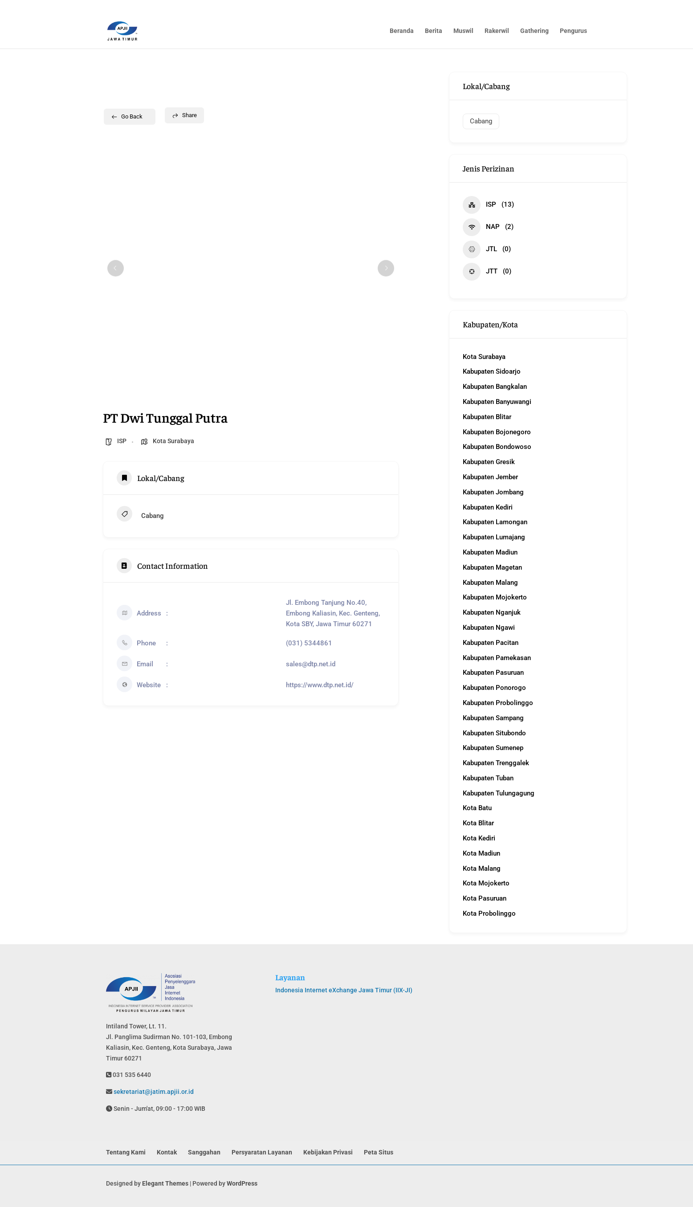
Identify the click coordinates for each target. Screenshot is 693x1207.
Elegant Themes (165, 1183)
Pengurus (573, 31)
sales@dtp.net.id (310, 664)
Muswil (463, 31)
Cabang (140, 515)
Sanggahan (204, 1152)
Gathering (534, 31)
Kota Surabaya (173, 440)
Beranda (402, 31)
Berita (433, 31)
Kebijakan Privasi (328, 1152)
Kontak (167, 1152)
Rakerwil (497, 31)
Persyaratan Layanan (262, 1152)
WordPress (242, 1183)
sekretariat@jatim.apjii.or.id (153, 1091)
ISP (121, 440)
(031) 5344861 (309, 643)
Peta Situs (378, 1152)
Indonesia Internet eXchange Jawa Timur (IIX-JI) (343, 990)
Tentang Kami (126, 1152)
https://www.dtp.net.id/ (320, 685)
